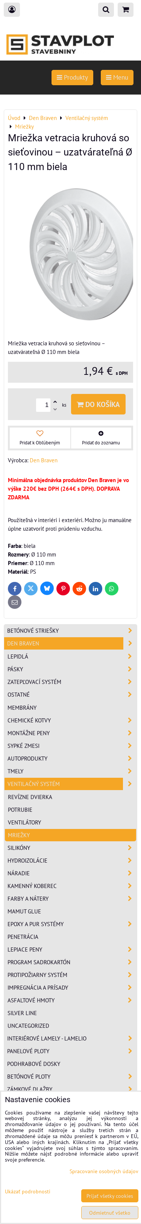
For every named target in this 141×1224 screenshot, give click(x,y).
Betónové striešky (72, 631)
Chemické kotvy (72, 720)
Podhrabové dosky (33, 1063)
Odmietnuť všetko (109, 1212)
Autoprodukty (72, 758)
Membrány (22, 707)
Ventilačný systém (72, 784)
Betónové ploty (72, 1076)
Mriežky (19, 835)
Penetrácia (23, 936)
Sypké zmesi (72, 746)
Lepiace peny (72, 949)
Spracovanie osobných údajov (104, 1171)
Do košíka (98, 404)
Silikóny (72, 848)
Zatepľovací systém (72, 682)
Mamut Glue (24, 911)
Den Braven (72, 643)
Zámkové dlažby (72, 1089)
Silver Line (22, 1013)
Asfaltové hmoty (72, 1000)
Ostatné (72, 694)
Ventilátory (24, 822)
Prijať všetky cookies (109, 1195)
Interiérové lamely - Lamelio (72, 1038)
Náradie (72, 873)
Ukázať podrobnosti (27, 1191)
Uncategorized (28, 1025)
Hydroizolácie (72, 860)
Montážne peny (72, 733)
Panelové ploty (72, 1051)
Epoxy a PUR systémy (72, 924)
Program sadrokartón (72, 962)
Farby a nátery (72, 898)
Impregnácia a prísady (72, 987)
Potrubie (20, 809)
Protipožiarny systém (72, 975)
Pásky (72, 669)
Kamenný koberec (72, 886)
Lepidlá (72, 656)
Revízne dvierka (30, 797)
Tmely (72, 771)
